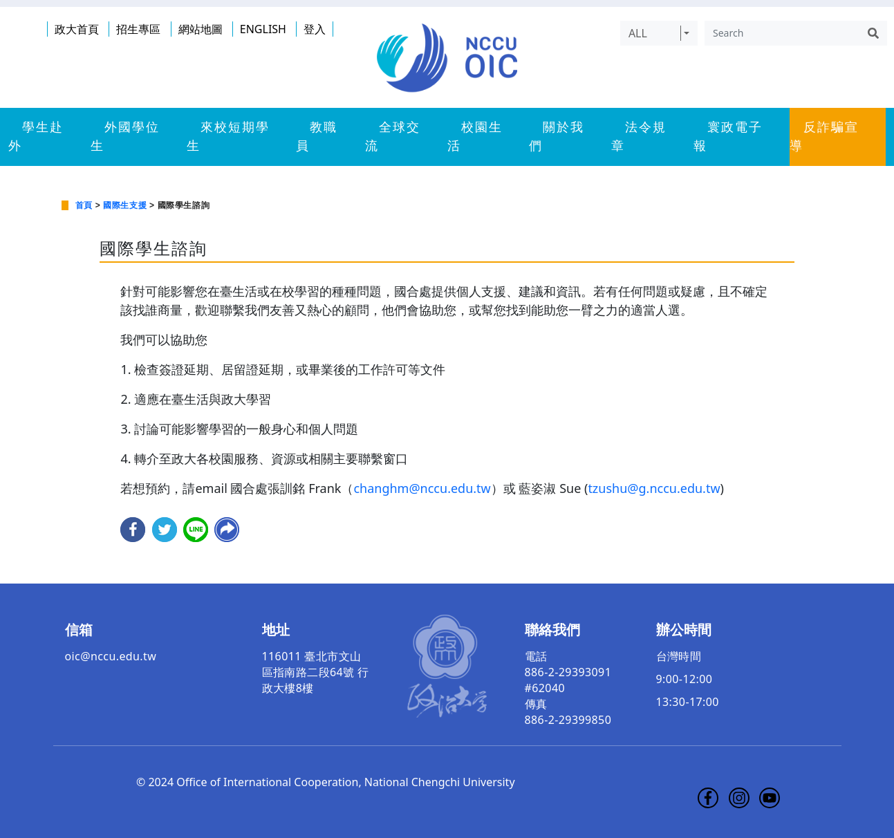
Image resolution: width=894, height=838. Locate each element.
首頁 (84, 205)
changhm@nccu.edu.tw (421, 488)
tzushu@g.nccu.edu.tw (654, 488)
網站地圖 (200, 29)
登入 (315, 29)
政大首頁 (77, 29)
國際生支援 (125, 205)
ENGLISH (263, 29)
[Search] (782, 33)
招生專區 (138, 29)
